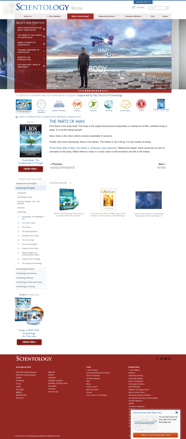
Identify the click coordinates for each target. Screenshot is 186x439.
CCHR (141, 105)
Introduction (21, 193)
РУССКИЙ (20, 389)
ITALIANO (51, 389)
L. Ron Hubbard (54, 16)
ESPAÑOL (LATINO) (55, 380)
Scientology (21, 212)
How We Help (24, 112)
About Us (28, 16)
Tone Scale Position (29, 244)
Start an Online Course (136, 392)
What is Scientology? (80, 16)
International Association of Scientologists (143, 398)
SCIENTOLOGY (74, 116)
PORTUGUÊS (53, 392)
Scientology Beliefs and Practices (98, 373)
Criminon (77, 105)
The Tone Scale (28, 240)
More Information (92, 389)
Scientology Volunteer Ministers (139, 395)
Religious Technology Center (138, 389)
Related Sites (143, 2)
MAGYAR (51, 372)
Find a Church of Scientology (96, 395)
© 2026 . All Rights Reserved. (37, 436)
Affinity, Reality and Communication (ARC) (30, 254)
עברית (18, 383)
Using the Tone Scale (30, 248)
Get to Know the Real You (147, 412)
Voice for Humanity (93, 375)
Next (104, 91)
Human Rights (125, 105)
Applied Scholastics (59, 105)
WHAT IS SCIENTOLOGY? (31, 116)
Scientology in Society (25, 287)
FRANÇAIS (20, 380)
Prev (82, 91)
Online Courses (91, 387)
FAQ (152, 16)
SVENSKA (52, 378)
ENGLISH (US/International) (26, 372)
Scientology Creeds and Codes (29, 282)
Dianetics (20, 208)
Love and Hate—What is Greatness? (28, 65)
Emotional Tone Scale (30, 236)
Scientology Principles (25, 188)
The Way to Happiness (41, 106)
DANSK (19, 378)
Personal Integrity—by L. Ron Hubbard (28, 203)
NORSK (51, 375)
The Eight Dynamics (29, 232)
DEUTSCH (20, 398)
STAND (131, 403)
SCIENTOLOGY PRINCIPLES (55, 116)
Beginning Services (107, 16)
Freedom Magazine (161, 110)
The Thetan (26, 227)
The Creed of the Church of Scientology (29, 36)
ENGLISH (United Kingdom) (26, 375)
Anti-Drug (109, 105)
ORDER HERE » (31, 168)
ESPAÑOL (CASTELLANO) (58, 383)
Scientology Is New (24, 197)
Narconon (93, 105)
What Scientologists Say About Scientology (29, 29)
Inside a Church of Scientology (26, 43)
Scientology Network (135, 375)
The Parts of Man (28, 223)
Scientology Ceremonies (26, 273)
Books (165, 16)
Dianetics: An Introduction (24, 58)
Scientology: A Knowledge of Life (33, 218)
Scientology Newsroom (136, 384)
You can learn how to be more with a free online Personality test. (168, 419)
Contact (89, 392)
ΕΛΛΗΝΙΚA (52, 386)
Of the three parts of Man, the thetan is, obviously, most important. (83, 148)
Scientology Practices (25, 269)
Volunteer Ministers (133, 16)
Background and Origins (26, 184)
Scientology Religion (135, 378)
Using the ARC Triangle (31, 259)
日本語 (18, 387)
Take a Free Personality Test (155, 435)
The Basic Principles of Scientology (28, 51)
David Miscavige (134, 387)
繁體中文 (19, 392)
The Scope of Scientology (32, 263)
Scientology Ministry (24, 278)
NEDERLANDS (21, 395)
